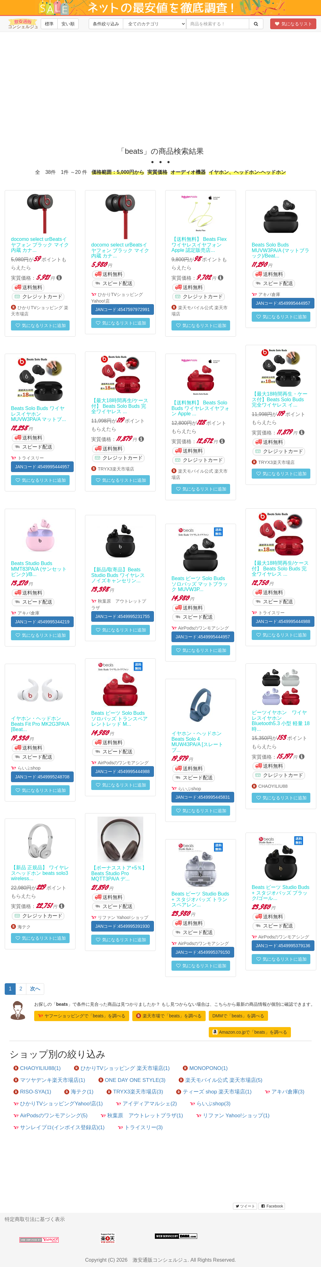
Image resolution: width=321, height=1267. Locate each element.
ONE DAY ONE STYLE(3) (132, 1080)
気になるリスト (293, 23)
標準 (49, 23)
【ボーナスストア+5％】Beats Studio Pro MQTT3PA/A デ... (119, 873)
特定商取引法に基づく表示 (35, 1219)
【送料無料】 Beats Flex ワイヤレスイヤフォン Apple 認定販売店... (199, 244)
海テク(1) (78, 1092)
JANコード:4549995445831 (203, 797)
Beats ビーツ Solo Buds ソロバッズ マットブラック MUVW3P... (199, 584)
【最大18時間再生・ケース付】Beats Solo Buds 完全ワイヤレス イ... (280, 399)
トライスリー (31, 457)
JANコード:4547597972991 (122, 309)
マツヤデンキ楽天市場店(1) (49, 1080)
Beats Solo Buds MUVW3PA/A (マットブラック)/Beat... (280, 250)
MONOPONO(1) (205, 1068)
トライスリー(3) (140, 1127)
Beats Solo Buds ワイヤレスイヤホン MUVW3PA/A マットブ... (38, 414)
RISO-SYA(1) (32, 1092)
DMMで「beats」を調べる (239, 1015)
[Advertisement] (163, 94)
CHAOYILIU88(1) (37, 1068)
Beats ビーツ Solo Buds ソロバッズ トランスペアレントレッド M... (119, 718)
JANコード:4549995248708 (42, 776)
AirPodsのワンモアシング (203, 628)
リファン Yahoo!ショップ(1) (233, 1116)
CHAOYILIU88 (273, 786)
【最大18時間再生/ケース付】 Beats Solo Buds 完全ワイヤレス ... (119, 406)
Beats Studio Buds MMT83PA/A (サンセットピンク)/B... (39, 569)
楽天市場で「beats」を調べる (169, 1015)
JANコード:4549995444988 (283, 621)
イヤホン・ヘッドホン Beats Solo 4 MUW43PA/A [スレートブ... (197, 742)
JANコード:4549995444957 (283, 303)
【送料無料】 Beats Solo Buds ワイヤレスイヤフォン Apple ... (200, 408)
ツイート (245, 1206)
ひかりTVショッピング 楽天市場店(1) (122, 1068)
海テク (24, 926)
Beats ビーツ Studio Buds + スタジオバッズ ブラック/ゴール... (280, 893)
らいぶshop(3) (210, 1104)
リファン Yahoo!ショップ (123, 917)
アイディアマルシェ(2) (146, 1104)
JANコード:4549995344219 (42, 621)
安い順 (68, 23)
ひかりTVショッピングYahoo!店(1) (58, 1104)
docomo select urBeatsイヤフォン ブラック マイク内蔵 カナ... (40, 244)
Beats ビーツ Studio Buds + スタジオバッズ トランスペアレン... (200, 899)
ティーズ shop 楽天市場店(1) (213, 1092)
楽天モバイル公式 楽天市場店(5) (220, 1080)
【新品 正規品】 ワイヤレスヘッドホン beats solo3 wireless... (40, 873)
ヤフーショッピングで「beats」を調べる (81, 1015)
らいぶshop (29, 768)
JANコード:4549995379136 (283, 945)
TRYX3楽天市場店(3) (135, 1092)
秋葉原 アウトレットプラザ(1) (142, 1116)
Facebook (271, 1206)
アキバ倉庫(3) (285, 1092)
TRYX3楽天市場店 (276, 462)
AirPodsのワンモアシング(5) (50, 1116)
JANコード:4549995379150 (203, 952)
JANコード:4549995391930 (122, 926)
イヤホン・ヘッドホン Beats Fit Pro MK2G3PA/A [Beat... (40, 724)
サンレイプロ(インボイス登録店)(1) (59, 1127)
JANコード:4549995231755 (122, 616)
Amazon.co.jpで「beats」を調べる (250, 1032)
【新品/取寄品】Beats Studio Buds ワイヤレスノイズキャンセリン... (118, 575)
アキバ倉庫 (269, 294)
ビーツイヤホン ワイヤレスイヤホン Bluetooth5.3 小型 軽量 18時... (281, 721)
